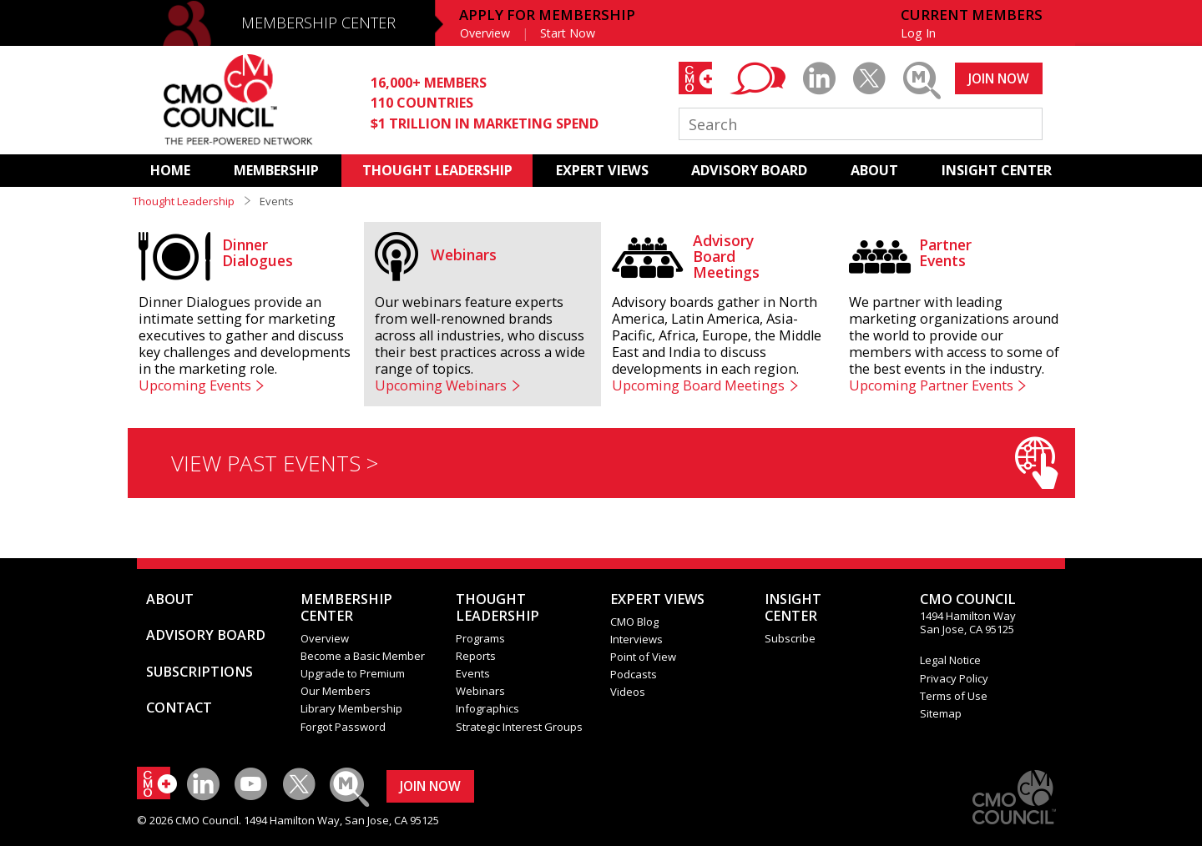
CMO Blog (634, 621)
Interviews (636, 639)
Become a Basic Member (362, 655)
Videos (627, 691)
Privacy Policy (954, 678)
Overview (485, 33)
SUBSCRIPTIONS (199, 671)
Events (473, 673)
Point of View (643, 656)
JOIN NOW (998, 78)
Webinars (480, 690)
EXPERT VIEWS (602, 170)
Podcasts (633, 674)
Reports (476, 655)
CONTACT (179, 707)
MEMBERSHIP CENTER (318, 23)
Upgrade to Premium (352, 673)
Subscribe (790, 638)
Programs (480, 638)
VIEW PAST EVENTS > (614, 462)
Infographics (487, 708)
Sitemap (941, 713)
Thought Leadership (184, 201)
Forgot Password (343, 726)
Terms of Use (953, 695)
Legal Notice (950, 659)
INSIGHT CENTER (997, 170)
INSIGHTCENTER (793, 607)
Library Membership (351, 708)
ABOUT (874, 170)
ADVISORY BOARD (749, 170)
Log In (918, 33)
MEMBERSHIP (276, 170)
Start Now (567, 33)
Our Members (335, 690)
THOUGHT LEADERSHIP (437, 170)
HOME (170, 170)
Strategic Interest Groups (519, 726)
